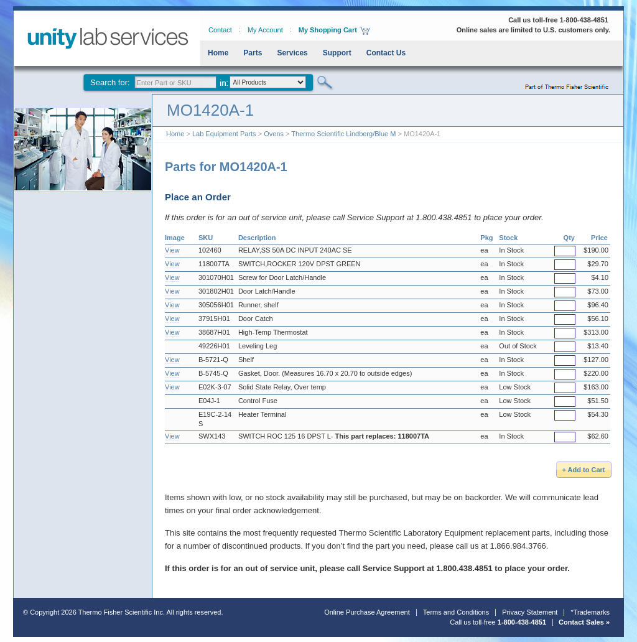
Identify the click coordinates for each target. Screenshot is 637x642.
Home (218, 53)
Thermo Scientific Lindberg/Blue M (343, 133)
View (172, 250)
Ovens (274, 133)
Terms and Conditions (456, 612)
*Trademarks (590, 612)
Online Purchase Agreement (367, 612)
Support (337, 53)
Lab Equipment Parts (224, 133)
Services (292, 53)
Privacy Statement (529, 612)
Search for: (110, 82)
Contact (220, 30)
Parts (252, 53)
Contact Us (386, 53)
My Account (265, 30)
